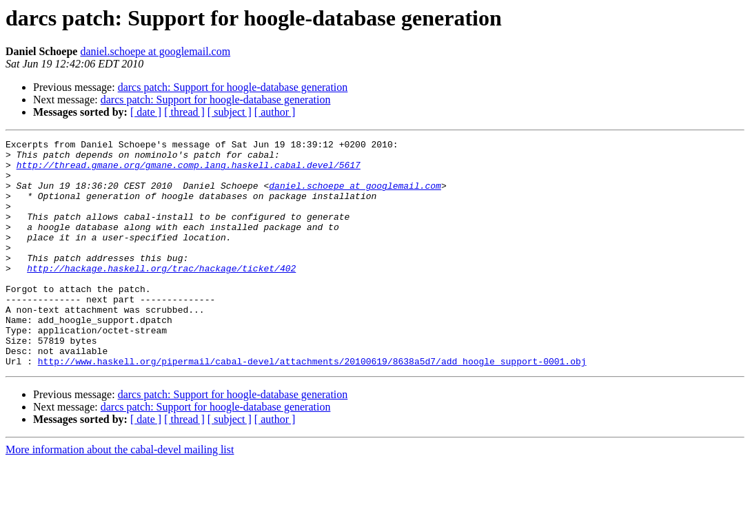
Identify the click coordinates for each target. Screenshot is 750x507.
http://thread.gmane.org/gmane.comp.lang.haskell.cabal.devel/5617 (189, 171)
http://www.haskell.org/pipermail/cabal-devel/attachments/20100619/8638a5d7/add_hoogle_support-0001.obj (312, 406)
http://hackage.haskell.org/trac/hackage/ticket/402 (161, 295)
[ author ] (275, 112)
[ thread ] (184, 112)
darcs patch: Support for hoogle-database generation (233, 87)
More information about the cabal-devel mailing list (120, 495)
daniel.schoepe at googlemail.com (155, 51)
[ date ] (145, 112)
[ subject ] (229, 112)
